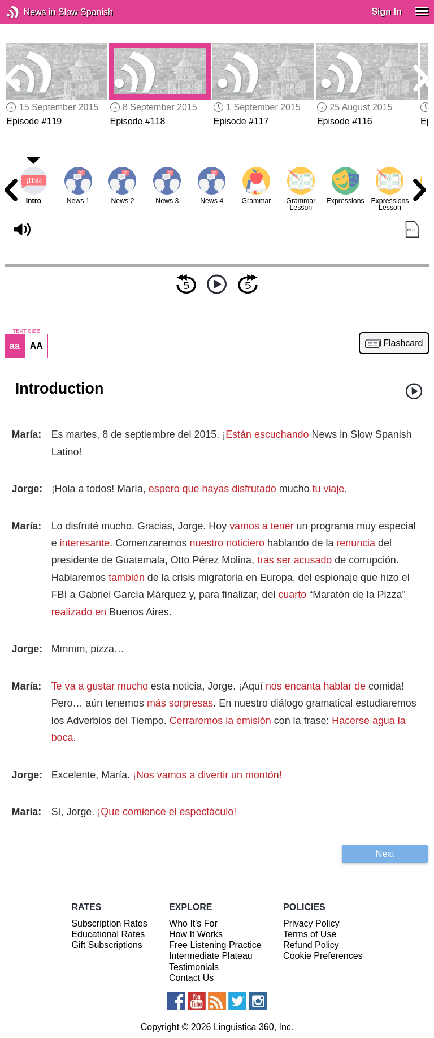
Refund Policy (311, 945)
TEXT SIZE (26, 331)
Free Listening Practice (215, 945)
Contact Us (191, 978)
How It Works (196, 934)
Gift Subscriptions (106, 945)
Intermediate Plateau (211, 956)
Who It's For (193, 923)
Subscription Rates (109, 923)
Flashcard (403, 343)
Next (385, 854)
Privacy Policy (311, 923)
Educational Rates (108, 934)
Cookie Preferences (323, 956)
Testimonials (194, 967)
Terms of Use (309, 934)
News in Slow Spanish (30, 12)
